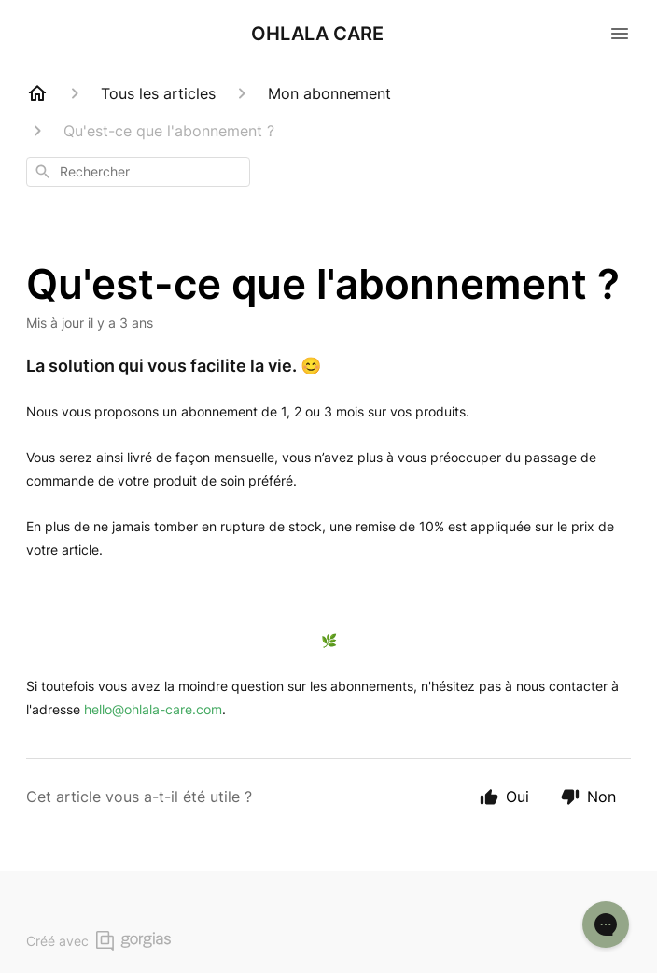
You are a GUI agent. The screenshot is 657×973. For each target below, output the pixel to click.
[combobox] (138, 172)
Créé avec (98, 941)
